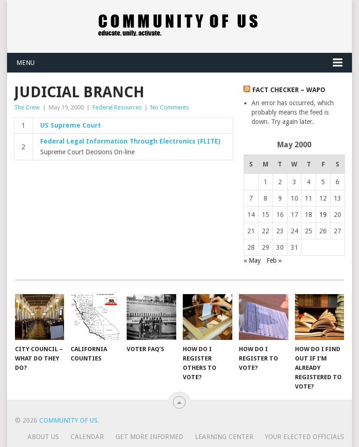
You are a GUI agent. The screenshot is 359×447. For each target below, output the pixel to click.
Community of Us (68, 420)
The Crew (27, 107)
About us (43, 436)
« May (252, 260)
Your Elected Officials (304, 436)
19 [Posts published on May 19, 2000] (323, 214)
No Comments (170, 107)
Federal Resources (117, 107)
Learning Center (224, 436)
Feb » (274, 260)
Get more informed (149, 436)
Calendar (87, 436)
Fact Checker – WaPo (288, 90)
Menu (25, 62)
